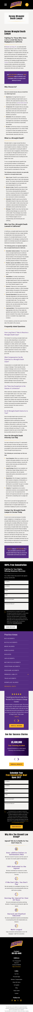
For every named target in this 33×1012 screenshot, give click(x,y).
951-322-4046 (16, 953)
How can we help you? (9, 603)
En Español (16, 985)
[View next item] (18, 720)
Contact (16, 993)
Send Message (10, 627)
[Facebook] (12, 1000)
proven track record (21, 102)
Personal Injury (16, 976)
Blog (16, 987)
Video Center (16, 990)
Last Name (7, 586)
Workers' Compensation (16, 979)
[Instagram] (21, 1000)
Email (6, 594)
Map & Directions (16, 966)
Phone (6, 590)
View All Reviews (16, 725)
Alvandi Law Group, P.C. (11, 46)
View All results (16, 764)
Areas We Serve (16, 982)
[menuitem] (16, 638)
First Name (7, 581)
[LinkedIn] (15, 1000)
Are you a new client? (9, 599)
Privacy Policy (9, 622)
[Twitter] (18, 1000)
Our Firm (17, 974)
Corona (6, 62)
